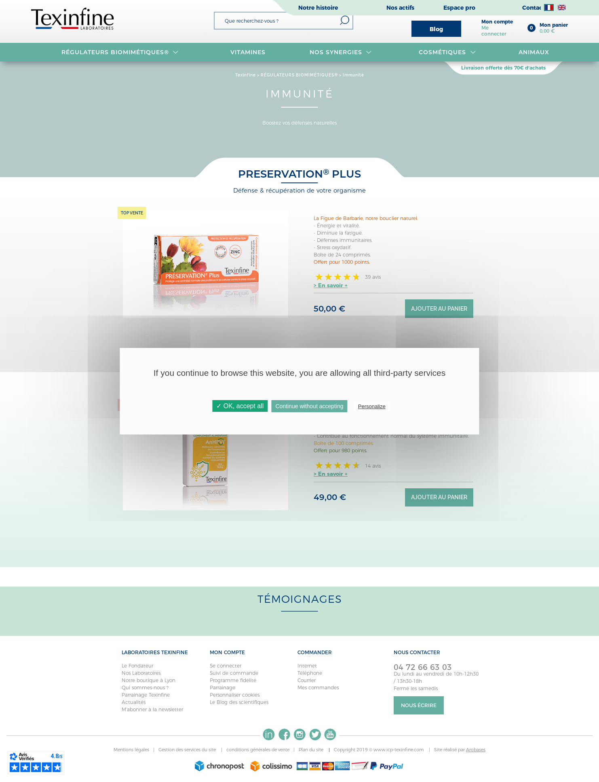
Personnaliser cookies (234, 695)
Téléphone (309, 673)
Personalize (372, 406)
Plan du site (312, 749)
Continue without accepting (310, 406)
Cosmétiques (447, 52)
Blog (436, 29)
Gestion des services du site (187, 749)
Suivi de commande (234, 673)
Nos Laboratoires (141, 673)
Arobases (475, 749)
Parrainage (222, 688)
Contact (533, 7)
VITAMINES (248, 52)
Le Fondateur (137, 666)
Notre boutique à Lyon (148, 680)
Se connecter (225, 666)
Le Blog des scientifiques (239, 702)
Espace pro (459, 7)
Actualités (134, 702)
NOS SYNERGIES (341, 52)
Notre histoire (318, 7)
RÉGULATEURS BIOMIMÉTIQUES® (120, 52)
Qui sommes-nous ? (145, 688)
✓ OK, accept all (240, 406)
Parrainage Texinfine (146, 695)
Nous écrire (419, 705)
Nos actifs (400, 7)
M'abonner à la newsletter (152, 709)
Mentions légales (131, 749)
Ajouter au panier (439, 308)
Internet (307, 666)
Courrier (306, 680)
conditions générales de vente (257, 749)
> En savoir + (331, 285)
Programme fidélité (233, 680)
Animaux (534, 52)
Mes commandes (318, 688)
